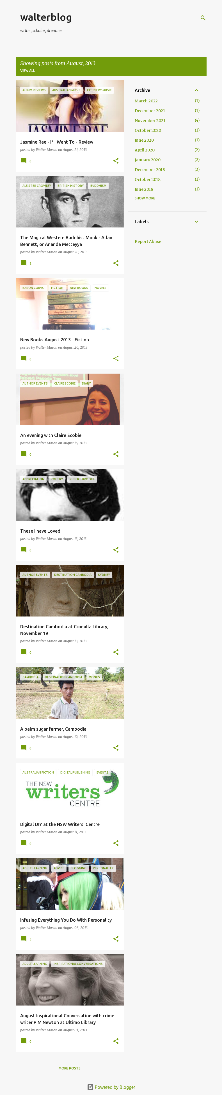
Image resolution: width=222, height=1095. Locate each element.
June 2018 (144, 189)
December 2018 (150, 169)
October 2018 (148, 179)
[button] (116, 161)
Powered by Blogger (111, 1087)
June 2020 (144, 140)
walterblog (46, 17)
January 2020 (148, 159)
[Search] (203, 18)
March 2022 (146, 100)
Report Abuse (148, 241)
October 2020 (148, 130)
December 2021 (150, 110)
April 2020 (145, 150)
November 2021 (150, 120)
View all (27, 70)
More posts (70, 1068)
